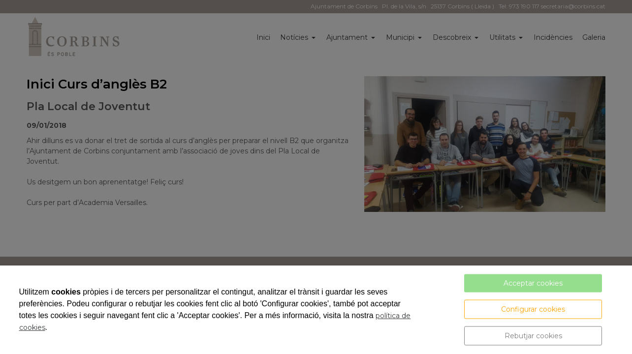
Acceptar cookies (533, 283)
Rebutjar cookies (533, 335)
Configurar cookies (533, 309)
